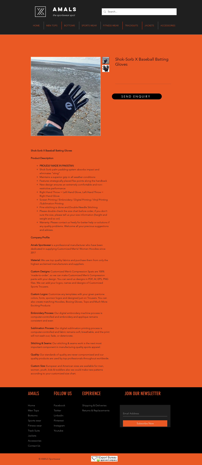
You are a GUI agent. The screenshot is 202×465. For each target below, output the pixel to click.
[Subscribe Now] (145, 423)
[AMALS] (64, 9)
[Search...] (139, 11)
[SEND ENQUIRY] (137, 96)
